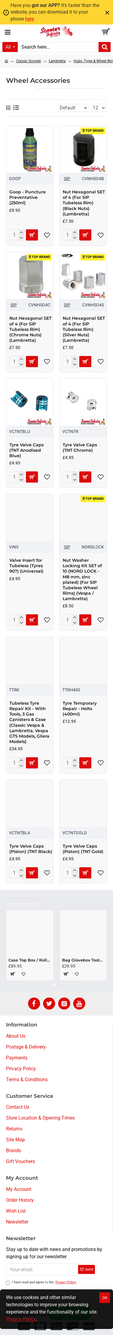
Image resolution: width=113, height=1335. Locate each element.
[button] (54, 985)
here (29, 19)
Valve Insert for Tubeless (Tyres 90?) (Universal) (26, 566)
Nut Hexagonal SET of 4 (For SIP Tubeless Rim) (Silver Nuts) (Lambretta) (84, 329)
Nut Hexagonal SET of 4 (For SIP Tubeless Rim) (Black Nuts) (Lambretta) (84, 203)
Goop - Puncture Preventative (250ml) (27, 197)
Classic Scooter (28, 61)
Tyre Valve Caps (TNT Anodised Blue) (26, 450)
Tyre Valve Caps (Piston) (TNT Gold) (83, 848)
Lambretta (57, 61)
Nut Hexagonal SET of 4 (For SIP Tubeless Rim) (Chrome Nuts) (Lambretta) (30, 329)
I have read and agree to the (41, 1282)
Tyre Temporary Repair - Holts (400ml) (80, 708)
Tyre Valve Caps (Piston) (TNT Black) (30, 848)
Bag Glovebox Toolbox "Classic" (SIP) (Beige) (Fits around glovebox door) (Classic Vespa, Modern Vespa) (83, 960)
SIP (67, 178)
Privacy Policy (21, 1319)
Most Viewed (22, 898)
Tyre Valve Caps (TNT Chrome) (80, 447)
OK (104, 1297)
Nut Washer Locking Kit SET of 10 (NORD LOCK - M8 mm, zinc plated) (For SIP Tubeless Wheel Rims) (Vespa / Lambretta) (82, 579)
